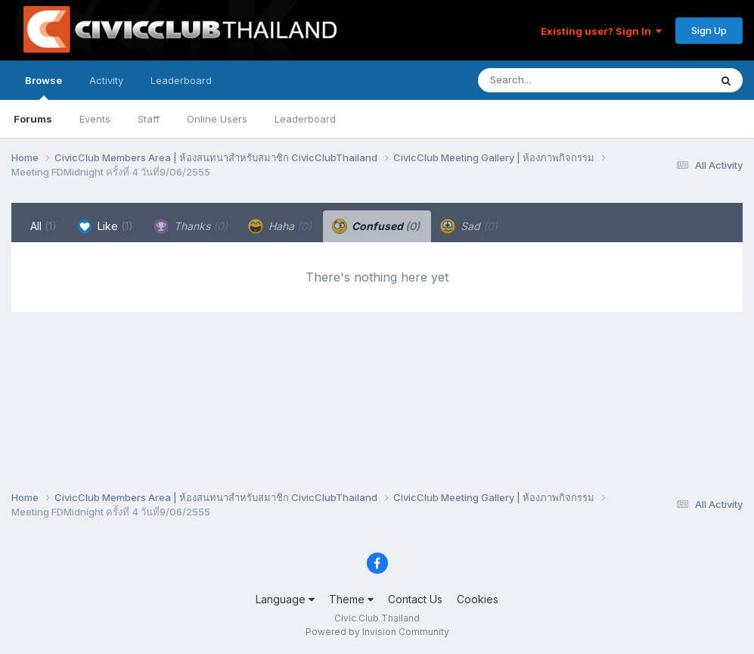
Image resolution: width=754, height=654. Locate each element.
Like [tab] (105, 226)
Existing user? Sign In (601, 31)
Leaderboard (305, 119)
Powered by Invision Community (377, 631)
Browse (43, 87)
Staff (149, 119)
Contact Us (415, 599)
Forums (33, 119)
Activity (106, 80)
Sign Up (709, 30)
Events (94, 119)
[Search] (552, 80)
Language (285, 599)
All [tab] (43, 226)
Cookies (477, 599)
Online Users (217, 119)
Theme (351, 599)
